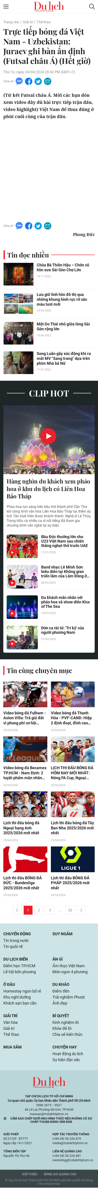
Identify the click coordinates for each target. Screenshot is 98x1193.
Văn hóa (10, 1026)
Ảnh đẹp (59, 1007)
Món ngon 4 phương (70, 974)
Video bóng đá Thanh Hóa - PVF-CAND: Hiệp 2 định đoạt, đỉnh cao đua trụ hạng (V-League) (72, 718)
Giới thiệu (29, 1179)
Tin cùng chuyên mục (39, 670)
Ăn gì (57, 961)
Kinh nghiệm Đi (65, 1026)
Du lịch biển (15, 961)
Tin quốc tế (13, 948)
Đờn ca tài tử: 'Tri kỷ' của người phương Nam (62, 630)
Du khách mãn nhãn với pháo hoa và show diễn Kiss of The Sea (65, 603)
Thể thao (44, 22)
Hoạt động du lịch (67, 1058)
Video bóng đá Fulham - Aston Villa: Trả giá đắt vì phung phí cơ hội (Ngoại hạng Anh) (24, 718)
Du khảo (60, 987)
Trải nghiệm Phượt (68, 1000)
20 (70, 912)
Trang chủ (11, 22)
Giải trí (28, 22)
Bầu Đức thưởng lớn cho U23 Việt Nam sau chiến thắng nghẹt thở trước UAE (64, 542)
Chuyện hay (64, 1052)
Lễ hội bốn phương (19, 974)
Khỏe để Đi (61, 1032)
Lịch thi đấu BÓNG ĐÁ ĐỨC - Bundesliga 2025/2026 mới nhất (22, 884)
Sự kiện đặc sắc (66, 1065)
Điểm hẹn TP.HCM (19, 968)
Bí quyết (60, 1019)
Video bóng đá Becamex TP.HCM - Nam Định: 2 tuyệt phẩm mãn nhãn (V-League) (24, 773)
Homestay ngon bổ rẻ (22, 994)
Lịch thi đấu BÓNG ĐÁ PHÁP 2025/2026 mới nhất (70, 884)
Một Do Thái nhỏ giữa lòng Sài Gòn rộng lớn (63, 326)
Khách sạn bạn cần (20, 1007)
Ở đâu (9, 987)
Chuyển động (17, 935)
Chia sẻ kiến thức (67, 1039)
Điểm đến (60, 994)
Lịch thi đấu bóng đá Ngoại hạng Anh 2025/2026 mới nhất (21, 829)
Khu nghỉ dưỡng (17, 1000)
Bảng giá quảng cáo (60, 1179)
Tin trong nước (16, 942)
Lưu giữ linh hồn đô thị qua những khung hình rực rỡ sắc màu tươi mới (62, 299)
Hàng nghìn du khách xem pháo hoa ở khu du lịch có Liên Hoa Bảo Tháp (48, 489)
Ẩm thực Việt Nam (68, 968)
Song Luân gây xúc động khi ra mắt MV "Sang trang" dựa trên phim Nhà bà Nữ (64, 358)
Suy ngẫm (62, 935)
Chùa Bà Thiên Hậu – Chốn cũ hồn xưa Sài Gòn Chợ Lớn (63, 267)
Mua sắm (12, 1052)
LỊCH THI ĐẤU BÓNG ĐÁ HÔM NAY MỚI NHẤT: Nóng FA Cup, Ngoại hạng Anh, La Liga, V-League (72, 773)
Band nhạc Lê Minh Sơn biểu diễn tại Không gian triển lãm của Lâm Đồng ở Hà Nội (64, 572)
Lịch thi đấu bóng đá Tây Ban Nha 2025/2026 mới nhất (72, 829)
